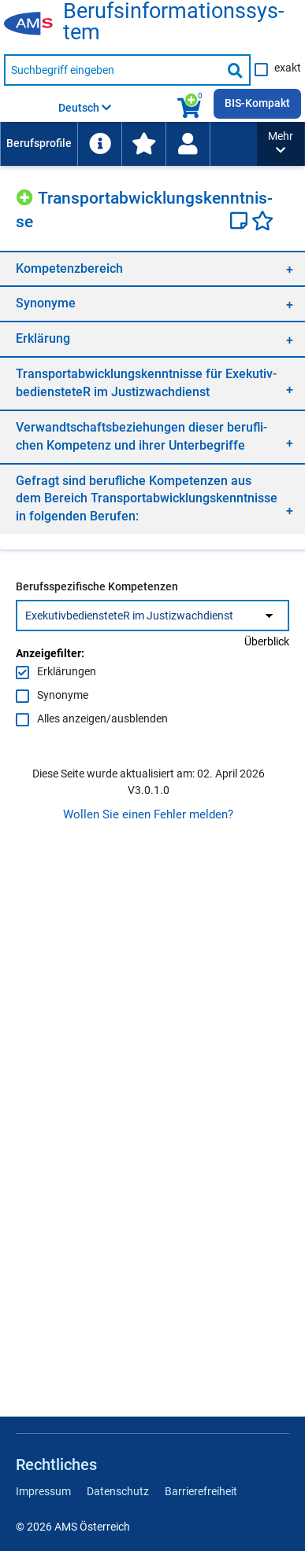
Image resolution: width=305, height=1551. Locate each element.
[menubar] (128, 144)
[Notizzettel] (240, 222)
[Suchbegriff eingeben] (112, 70)
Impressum (43, 1491)
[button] (280, 144)
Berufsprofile (39, 143)
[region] (152, 268)
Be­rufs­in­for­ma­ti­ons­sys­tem (173, 22)
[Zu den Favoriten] (143, 144)
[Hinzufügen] (27, 195)
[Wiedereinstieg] (188, 144)
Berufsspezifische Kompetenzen (97, 586)
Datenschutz (118, 1491)
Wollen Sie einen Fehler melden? (148, 814)
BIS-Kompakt (257, 103)
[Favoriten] (262, 222)
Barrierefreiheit (201, 1491)
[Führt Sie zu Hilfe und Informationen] (99, 144)
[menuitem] (38, 144)
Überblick (266, 641)
